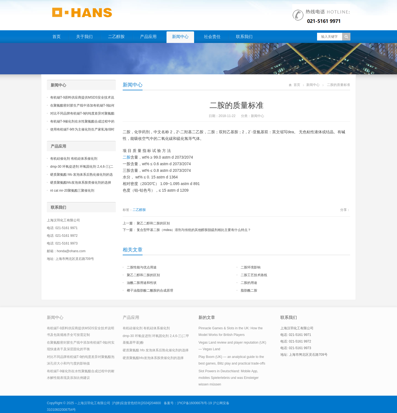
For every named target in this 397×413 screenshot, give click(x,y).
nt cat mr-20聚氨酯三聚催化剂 (72, 190)
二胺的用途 (249, 283)
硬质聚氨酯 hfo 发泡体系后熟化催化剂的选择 (156, 350)
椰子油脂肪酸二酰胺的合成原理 (150, 290)
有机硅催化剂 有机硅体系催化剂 (73, 159)
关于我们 (84, 36)
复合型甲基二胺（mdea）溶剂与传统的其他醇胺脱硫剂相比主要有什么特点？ (194, 230)
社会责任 (212, 36)
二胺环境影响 (251, 267)
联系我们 (244, 36)
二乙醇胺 (116, 36)
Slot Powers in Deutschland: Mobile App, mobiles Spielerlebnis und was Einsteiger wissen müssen (228, 377)
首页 (56, 36)
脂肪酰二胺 (249, 290)
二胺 (126, 157)
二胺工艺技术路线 (254, 275)
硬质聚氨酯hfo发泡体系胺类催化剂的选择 (80, 182)
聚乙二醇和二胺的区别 (153, 223)
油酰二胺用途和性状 (142, 283)
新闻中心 (180, 36)
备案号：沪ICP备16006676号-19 (188, 403)
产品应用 (148, 36)
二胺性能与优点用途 (142, 267)
